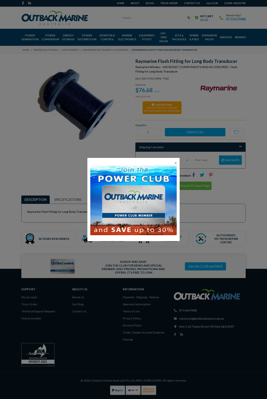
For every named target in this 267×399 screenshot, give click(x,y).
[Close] (175, 163)
